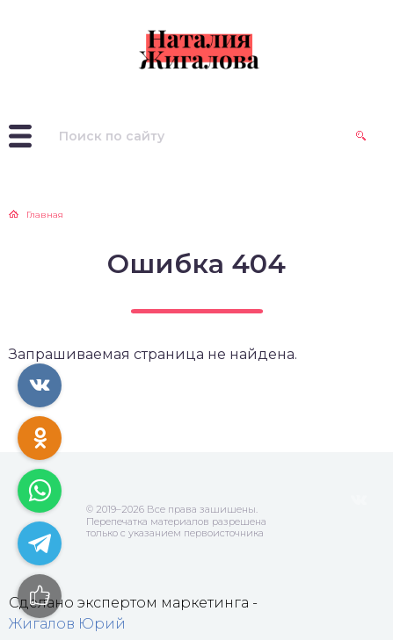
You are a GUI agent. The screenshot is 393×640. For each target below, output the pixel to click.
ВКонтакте (359, 500)
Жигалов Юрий (67, 623)
